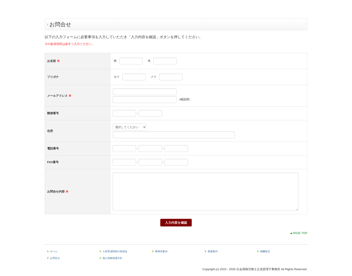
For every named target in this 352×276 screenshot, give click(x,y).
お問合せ (55, 258)
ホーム (53, 251)
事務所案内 (161, 251)
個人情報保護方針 (112, 258)
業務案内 (213, 251)
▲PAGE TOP (298, 233)
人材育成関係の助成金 (115, 251)
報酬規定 (265, 251)
